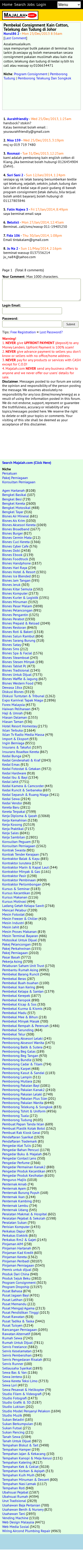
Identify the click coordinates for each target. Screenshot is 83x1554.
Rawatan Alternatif (16, 1334)
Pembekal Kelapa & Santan (23, 991)
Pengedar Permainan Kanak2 (24, 1167)
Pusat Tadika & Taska (18, 1321)
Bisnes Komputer (15, 593)
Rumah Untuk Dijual (17, 1342)
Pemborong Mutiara (17, 1081)
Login (41, 4)
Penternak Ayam (14, 1188)
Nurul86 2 (11, 33)
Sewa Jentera (12, 1376)
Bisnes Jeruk (11, 584)
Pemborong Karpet (16, 1068)
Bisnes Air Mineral (15, 516)
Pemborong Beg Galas (19, 1051)
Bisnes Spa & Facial (17, 653)
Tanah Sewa (11, 1436)
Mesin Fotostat (13, 914)
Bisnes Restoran (14, 627)
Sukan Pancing (13, 1432)
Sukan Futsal (12, 1428)
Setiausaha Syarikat (17, 1368)
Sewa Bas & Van (14, 1372)
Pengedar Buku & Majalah (22, 1154)
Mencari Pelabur (14, 910)
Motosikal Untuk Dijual (19, 940)
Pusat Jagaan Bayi (15, 1295)
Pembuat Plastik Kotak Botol (23, 1128)
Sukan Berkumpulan (17, 1423)
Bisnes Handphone (16, 563)
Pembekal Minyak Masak (20, 1021)
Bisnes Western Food (17, 683)
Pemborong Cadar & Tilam (22, 1064)
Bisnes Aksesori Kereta (19, 525)
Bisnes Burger (12, 533)
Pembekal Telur (13, 1034)
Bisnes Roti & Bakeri (17, 631)
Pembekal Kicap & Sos (19, 1004)
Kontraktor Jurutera (16, 863)
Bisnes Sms (10, 649)
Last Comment (15, 38)
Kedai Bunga (11, 756)
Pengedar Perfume (16, 1162)
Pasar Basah (11, 957)
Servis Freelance (14, 1346)
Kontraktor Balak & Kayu (21, 858)
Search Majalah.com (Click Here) (26, 462)
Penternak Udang (15, 1210)
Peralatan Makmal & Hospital (24, 1214)
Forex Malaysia (13, 704)
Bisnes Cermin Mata (17, 537)
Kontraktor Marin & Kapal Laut (25, 867)
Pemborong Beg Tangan (20, 1055)
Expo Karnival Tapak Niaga (22, 700)
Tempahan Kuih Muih (18, 1475)
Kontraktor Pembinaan (19, 880)
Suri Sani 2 (15, 175)
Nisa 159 (14, 140)
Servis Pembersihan (17, 1355)
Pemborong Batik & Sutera (22, 1047)
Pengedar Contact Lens (19, 1158)
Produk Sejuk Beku (16, 1278)
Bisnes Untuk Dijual (17, 674)
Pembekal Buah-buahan (20, 983)
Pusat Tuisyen (12, 1325)
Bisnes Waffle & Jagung (20, 678)
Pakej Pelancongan (16, 944)
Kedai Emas (11, 764)
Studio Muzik (12, 1415)
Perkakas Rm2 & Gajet (19, 1239)
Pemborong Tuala (15, 1115)
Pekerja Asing (12, 961)
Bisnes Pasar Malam (17, 606)
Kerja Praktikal (13, 828)
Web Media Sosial (15, 1526)
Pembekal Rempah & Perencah (25, 1025)
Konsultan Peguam (16, 841)
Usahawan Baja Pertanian (21, 1505)
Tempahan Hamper (16, 1449)
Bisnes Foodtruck (15, 559)
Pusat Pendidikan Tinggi (20, 1312)
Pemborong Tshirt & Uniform (24, 1111)
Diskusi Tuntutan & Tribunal (23, 696)
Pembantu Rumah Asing (20, 970)
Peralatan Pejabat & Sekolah (23, 1218)
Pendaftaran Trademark (19, 1141)
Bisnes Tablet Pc (14, 666)
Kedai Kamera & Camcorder (23, 786)
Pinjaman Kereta (14, 1257)
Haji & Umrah (12, 713)
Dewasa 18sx (12, 687)
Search (20, 4)
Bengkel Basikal (14, 494)
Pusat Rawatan (13, 1316)
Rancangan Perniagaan (19, 1329)
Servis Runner (12, 1363)
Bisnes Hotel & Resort (18, 572)
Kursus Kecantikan (16, 893)
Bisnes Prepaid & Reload (20, 623)
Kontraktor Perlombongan (21, 884)
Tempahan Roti (13, 1488)
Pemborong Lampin (17, 1077)
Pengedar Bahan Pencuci (20, 1149)
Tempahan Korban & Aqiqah (23, 1471)
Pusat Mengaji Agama (18, 1308)
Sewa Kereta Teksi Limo (20, 1381)
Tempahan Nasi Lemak (19, 1483)
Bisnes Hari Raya (14, 567)
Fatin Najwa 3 (17, 209)
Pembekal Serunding (18, 1030)
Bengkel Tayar (12, 512)
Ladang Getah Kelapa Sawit (23, 905)
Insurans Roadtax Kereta (20, 751)
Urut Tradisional (14, 1500)
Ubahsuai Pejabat (15, 1492)
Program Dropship (15, 1286)
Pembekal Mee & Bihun (20, 1017)
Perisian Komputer (16, 1226)
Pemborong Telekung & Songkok (27, 1107)
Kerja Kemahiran (14, 820)
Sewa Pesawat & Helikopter (23, 1389)
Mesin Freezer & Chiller (20, 918)
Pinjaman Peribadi (15, 1261)
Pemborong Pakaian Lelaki (22, 1094)
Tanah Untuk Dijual (16, 1441)
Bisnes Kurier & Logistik (20, 597)
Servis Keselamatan (17, 1351)
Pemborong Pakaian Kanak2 (23, 1089)
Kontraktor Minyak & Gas (21, 871)
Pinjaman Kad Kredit (17, 1252)
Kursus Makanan (14, 897)
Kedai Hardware (14, 773)
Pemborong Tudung (17, 1120)
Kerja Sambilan (13, 837)
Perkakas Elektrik (15, 1235)
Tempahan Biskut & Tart (20, 1445)
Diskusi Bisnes (13, 691)
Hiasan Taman (12, 721)
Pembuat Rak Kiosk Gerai (21, 1132)
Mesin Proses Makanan (19, 931)
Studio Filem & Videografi (22, 1394)
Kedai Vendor (12, 803)
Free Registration (23, 332)
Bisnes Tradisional (15, 670)
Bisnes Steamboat (15, 657)
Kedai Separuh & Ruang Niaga (25, 794)
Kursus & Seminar (16, 888)
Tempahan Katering (17, 1462)
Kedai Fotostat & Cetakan (21, 768)
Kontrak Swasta (14, 850)
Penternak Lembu (15, 1205)
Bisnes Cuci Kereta (16, 541)
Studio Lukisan (13, 1406)
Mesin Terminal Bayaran (20, 936)
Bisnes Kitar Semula (17, 589)
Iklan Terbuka (12, 730)
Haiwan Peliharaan (16, 709)
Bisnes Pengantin (15, 614)
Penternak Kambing (17, 1201)
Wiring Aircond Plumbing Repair (26, 1531)
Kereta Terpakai (13, 811)
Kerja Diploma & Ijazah (19, 815)
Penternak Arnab (14, 1184)
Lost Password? (51, 332)
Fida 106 (13, 235)
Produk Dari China (15, 1274)
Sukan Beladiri (13, 1419)
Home (7, 4)
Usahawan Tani (13, 1513)
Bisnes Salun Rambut (18, 636)
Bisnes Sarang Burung (18, 640)
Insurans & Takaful (16, 747)
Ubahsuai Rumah (15, 1496)
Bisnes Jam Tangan (16, 580)
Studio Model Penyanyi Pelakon (26, 1411)
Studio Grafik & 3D (16, 1402)
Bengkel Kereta (13, 503)
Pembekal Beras (14, 978)
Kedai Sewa (11, 799)
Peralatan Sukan (14, 1222)
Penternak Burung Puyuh (20, 1192)
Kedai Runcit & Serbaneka (22, 790)
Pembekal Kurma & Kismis (22, 1008)
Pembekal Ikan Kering (18, 987)
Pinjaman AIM (12, 1244)
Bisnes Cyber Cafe (15, 546)
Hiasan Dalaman (14, 717)
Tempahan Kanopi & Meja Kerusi (27, 1458)
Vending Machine (15, 1518)
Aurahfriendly (17, 118)
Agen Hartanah (13, 490)
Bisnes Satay (11, 644)
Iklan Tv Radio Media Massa (23, 734)
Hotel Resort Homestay (19, 726)
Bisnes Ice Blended (16, 576)
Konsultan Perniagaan (18, 482)
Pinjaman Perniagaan (18, 1265)
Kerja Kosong (12, 824)
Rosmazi (13, 153)
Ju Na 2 (12, 248)
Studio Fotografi (14, 1398)
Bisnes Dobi (11, 550)
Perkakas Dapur (13, 1231)
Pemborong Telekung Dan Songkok (44, 78)
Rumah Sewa (12, 1338)
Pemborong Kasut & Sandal (23, 1073)
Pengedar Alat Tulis (16, 1145)
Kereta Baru (10, 807)
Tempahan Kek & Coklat (20, 1466)
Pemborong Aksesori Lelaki (22, 1038)
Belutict (13, 222)
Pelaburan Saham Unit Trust (23, 965)
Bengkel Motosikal (16, 507)
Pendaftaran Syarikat (17, 1137)
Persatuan (9, 473)
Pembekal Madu (14, 1012)
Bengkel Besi (12, 499)
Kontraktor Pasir (14, 875)
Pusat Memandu (14, 1304)
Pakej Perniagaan (15, 477)
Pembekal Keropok (16, 1000)
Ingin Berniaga (13, 743)
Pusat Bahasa (12, 1291)
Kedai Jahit (10, 781)
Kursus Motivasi (14, 901)
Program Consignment (30, 74)
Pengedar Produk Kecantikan (23, 1171)
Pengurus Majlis (14, 1179)
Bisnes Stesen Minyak (18, 662)
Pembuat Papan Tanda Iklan (23, 1124)
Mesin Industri (13, 923)
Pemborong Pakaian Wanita (22, 1102)
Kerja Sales (10, 833)
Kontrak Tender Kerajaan (20, 854)
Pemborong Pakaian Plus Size (24, 1098)
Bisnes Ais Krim (13, 520)
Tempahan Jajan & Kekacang (24, 1453)
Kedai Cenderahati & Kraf (21, 760)
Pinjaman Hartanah (16, 1248)
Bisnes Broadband (15, 529)
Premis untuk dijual (16, 1269)
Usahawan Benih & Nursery (22, 1509)
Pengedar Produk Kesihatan (23, 1175)
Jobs (31, 4)
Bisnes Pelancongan (17, 610)
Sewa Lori (9, 1385)
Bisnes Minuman (14, 602)
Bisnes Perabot (13, 619)
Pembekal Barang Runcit (20, 974)
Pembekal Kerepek (16, 995)
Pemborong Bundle (16, 1060)
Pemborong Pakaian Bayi (20, 1085)
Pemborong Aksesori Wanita (23, 1042)
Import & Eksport (15, 739)
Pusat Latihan (12, 1299)
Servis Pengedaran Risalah (22, 1359)
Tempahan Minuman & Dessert (25, 1479)
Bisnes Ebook (12, 554)
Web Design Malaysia (18, 1522)
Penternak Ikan (13, 1197)
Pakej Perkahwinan (16, 948)
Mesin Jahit (10, 927)
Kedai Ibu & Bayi (14, 777)
